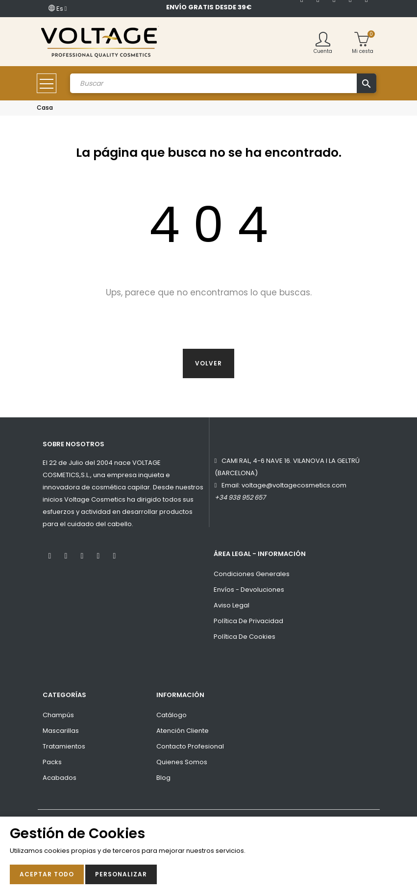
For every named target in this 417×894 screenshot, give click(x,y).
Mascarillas (61, 730)
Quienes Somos (181, 762)
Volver (208, 363)
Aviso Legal (231, 605)
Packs (52, 762)
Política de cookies (244, 636)
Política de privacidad (248, 621)
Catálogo (171, 715)
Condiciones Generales (252, 574)
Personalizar (121, 874)
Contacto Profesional (190, 746)
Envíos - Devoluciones (249, 589)
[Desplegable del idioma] (57, 8)
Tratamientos (64, 746)
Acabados (59, 777)
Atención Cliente (182, 730)
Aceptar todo (47, 874)
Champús (58, 715)
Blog (163, 777)
